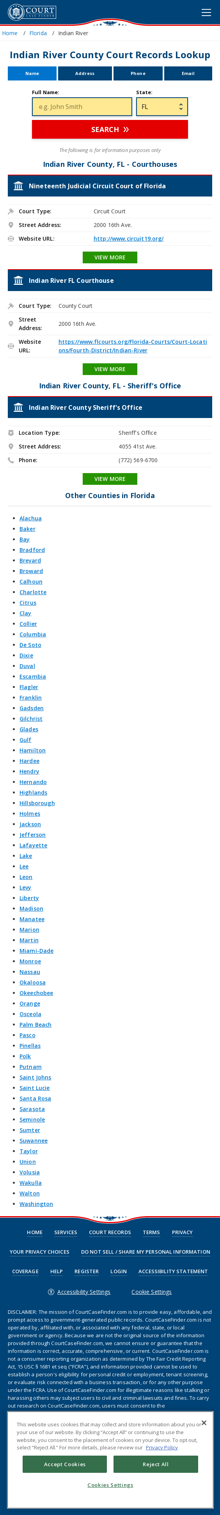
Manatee (32, 919)
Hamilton (33, 750)
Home (35, 1232)
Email (188, 73)
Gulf (26, 739)
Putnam (31, 1066)
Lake (26, 855)
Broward (31, 571)
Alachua (31, 518)
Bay (25, 539)
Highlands (33, 792)
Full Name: (45, 92)
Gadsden (32, 708)
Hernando (33, 782)
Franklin (31, 697)
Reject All (156, 1464)
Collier (28, 623)
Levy (26, 887)
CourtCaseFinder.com (32, 12)
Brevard (30, 560)
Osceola (30, 1014)
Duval (27, 666)
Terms (151, 1232)
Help (56, 1271)
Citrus (28, 602)
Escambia (33, 676)
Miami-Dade (36, 950)
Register (87, 1271)
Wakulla (31, 1182)
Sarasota (32, 1109)
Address (84, 73)
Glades (29, 729)
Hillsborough (37, 803)
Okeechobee (36, 993)
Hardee (29, 761)
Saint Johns (35, 1077)
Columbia (33, 634)
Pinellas (30, 1045)
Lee (24, 866)
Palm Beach (35, 1024)
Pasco (27, 1035)
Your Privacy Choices (39, 1252)
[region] (110, 1460)
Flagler (29, 687)
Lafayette (33, 845)
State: (144, 92)
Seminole (32, 1119)
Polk (25, 1056)
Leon (26, 877)
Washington (36, 1204)
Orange (30, 1003)
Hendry (29, 771)
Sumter (30, 1130)
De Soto (30, 645)
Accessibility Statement (173, 1271)
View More (110, 257)
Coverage (25, 1271)
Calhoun (31, 581)
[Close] (204, 1422)
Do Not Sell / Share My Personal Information (145, 1252)
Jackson (30, 824)
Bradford (32, 550)
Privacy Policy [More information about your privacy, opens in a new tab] (162, 1447)
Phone (138, 73)
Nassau (30, 971)
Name (32, 73)
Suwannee (34, 1140)
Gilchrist (31, 718)
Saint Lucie (35, 1088)
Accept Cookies (65, 1464)
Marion (29, 929)
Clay (26, 613)
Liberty (29, 898)
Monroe (30, 961)
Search (105, 129)
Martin (29, 940)
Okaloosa (33, 982)
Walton (30, 1193)
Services (65, 1232)
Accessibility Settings (83, 1291)
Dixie (26, 655)
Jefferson (33, 834)
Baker (27, 528)
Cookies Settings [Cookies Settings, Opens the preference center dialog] (110, 1484)
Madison (31, 908)
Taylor (29, 1151)
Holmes (30, 813)
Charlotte (33, 592)
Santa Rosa (35, 1098)
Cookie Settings (151, 1291)
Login (118, 1271)
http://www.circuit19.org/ (129, 238)
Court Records (110, 1232)
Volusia (30, 1172)
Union (28, 1161)
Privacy (182, 1232)
